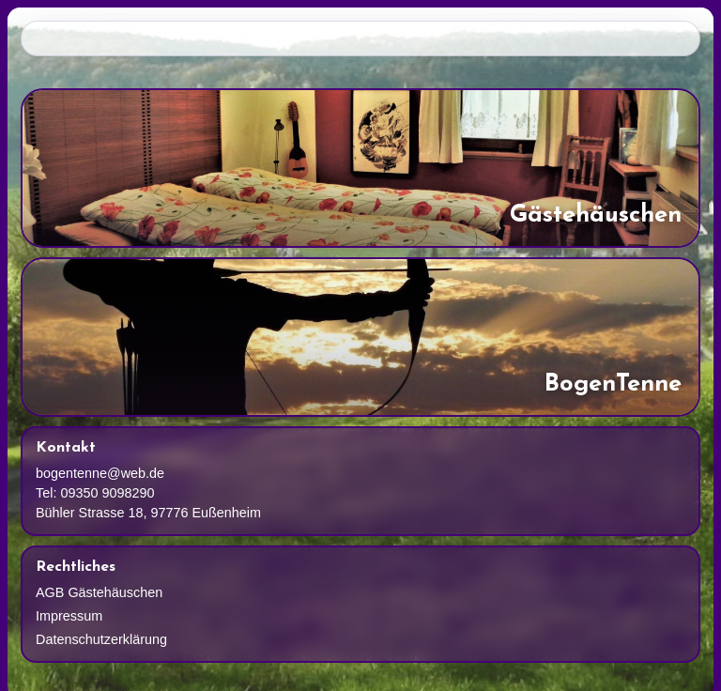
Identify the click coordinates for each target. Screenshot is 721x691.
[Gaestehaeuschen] (360, 168)
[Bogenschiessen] (360, 337)
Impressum (69, 615)
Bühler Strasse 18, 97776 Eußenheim (148, 512)
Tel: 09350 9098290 (95, 492)
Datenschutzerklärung (101, 639)
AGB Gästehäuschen (99, 592)
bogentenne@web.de (100, 473)
